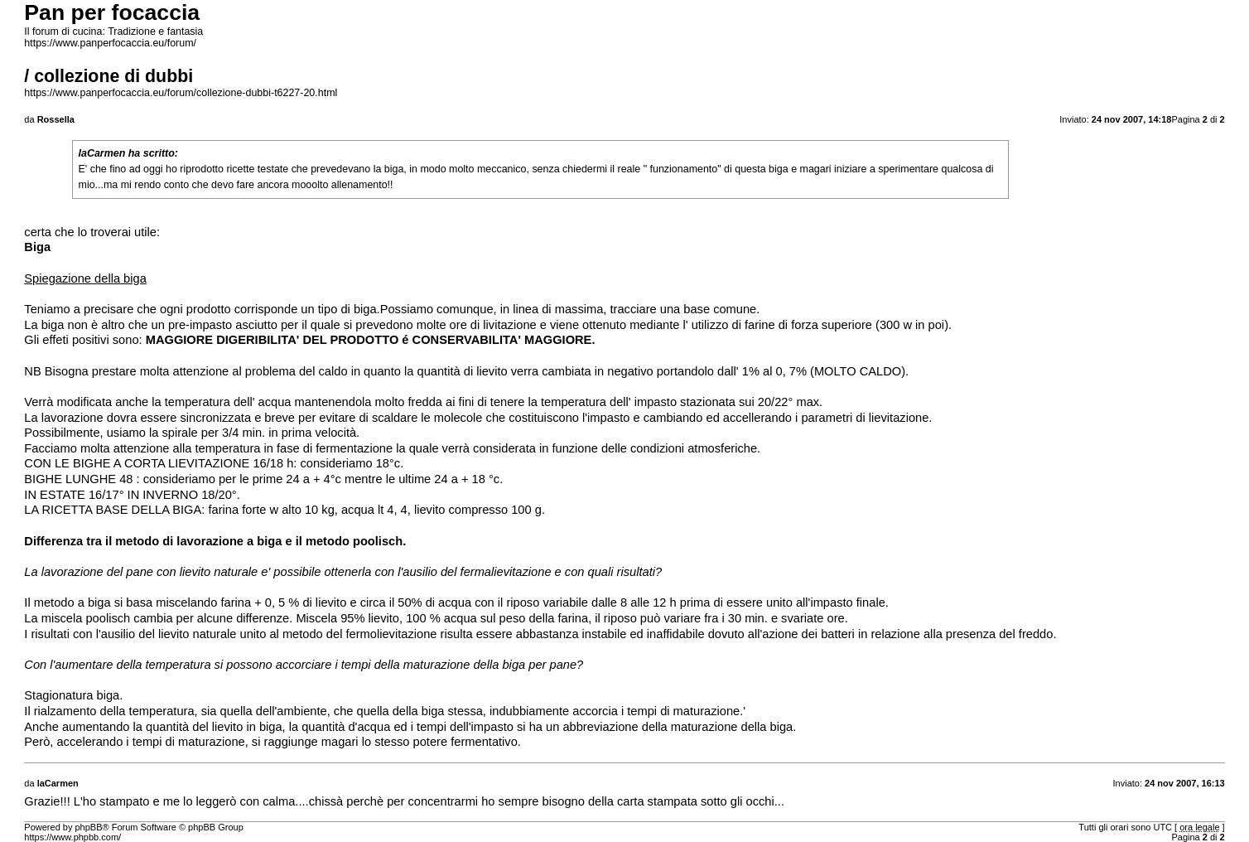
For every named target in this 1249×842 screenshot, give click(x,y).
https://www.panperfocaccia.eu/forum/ (110, 43)
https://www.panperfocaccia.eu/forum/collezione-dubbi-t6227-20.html (180, 93)
